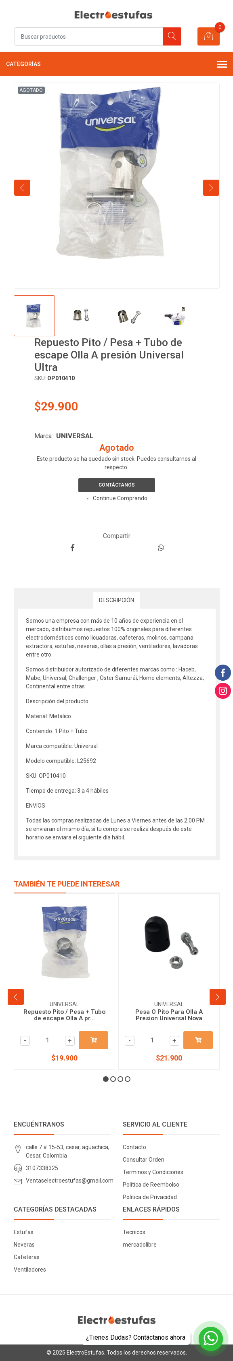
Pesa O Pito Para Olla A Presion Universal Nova (169, 1015)
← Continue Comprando (116, 498)
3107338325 (42, 1168)
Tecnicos (134, 1232)
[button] (105, 1079)
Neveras (24, 1244)
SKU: (40, 378)
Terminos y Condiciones (153, 1172)
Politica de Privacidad (150, 1197)
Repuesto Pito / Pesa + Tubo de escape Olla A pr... (64, 1015)
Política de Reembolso (151, 1184)
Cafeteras (27, 1257)
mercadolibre (140, 1244)
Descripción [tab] (116, 600)
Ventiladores (30, 1269)
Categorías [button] (116, 65)
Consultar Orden (143, 1159)
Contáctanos (117, 485)
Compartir (116, 536)
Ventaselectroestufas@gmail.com (69, 1180)
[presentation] (22, 188)
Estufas (24, 1232)
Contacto (134, 1147)
